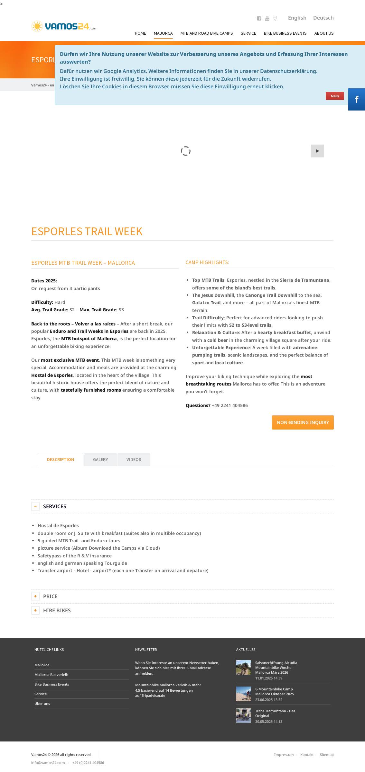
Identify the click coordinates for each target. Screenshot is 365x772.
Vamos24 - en (42, 85)
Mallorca (41, 664)
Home (140, 33)
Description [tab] (60, 459)
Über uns (42, 703)
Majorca (163, 33)
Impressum (284, 754)
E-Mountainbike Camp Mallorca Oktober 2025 (274, 691)
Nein (335, 95)
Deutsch (323, 17)
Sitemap (327, 754)
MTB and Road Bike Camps (207, 33)
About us (324, 33)
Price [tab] (50, 596)
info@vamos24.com (48, 762)
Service (248, 33)
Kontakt (307, 754)
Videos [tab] (133, 459)
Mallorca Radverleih (51, 674)
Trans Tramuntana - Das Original (275, 713)
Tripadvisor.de (153, 695)
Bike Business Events (285, 33)
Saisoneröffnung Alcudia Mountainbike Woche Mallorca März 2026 (276, 667)
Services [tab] (54, 506)
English (297, 17)
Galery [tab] (100, 459)
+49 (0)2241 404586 (88, 762)
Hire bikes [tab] (57, 610)
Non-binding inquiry (303, 422)
